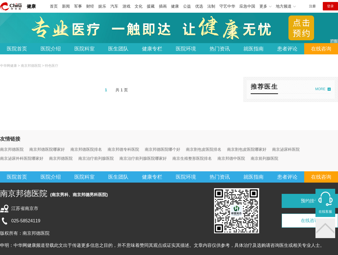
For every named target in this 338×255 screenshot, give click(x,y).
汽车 (114, 6)
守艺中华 (227, 6)
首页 (54, 6)
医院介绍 (51, 49)
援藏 (151, 6)
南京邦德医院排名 (86, 149)
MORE (320, 89)
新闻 (66, 6)
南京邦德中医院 (231, 158)
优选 (199, 6)
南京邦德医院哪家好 (47, 149)
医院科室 (84, 49)
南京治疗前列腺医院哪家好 (143, 158)
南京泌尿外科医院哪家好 (21, 158)
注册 (312, 6)
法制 (211, 6)
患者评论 (287, 49)
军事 (78, 6)
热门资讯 (220, 49)
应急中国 (247, 6)
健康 (31, 6)
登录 (330, 6)
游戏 (126, 6)
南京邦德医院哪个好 (162, 149)
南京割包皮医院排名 (203, 149)
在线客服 (325, 212)
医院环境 (186, 49)
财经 (90, 6)
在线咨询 (321, 49)
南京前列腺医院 (264, 158)
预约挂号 (310, 200)
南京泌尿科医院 (286, 149)
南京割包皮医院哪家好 (246, 149)
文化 (139, 6)
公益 (187, 6)
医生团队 (118, 49)
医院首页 (17, 49)
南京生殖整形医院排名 (192, 158)
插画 (163, 6)
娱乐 (102, 6)
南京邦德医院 (31, 66)
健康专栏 (152, 49)
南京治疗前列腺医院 (96, 158)
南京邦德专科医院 (123, 149)
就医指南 (253, 49)
